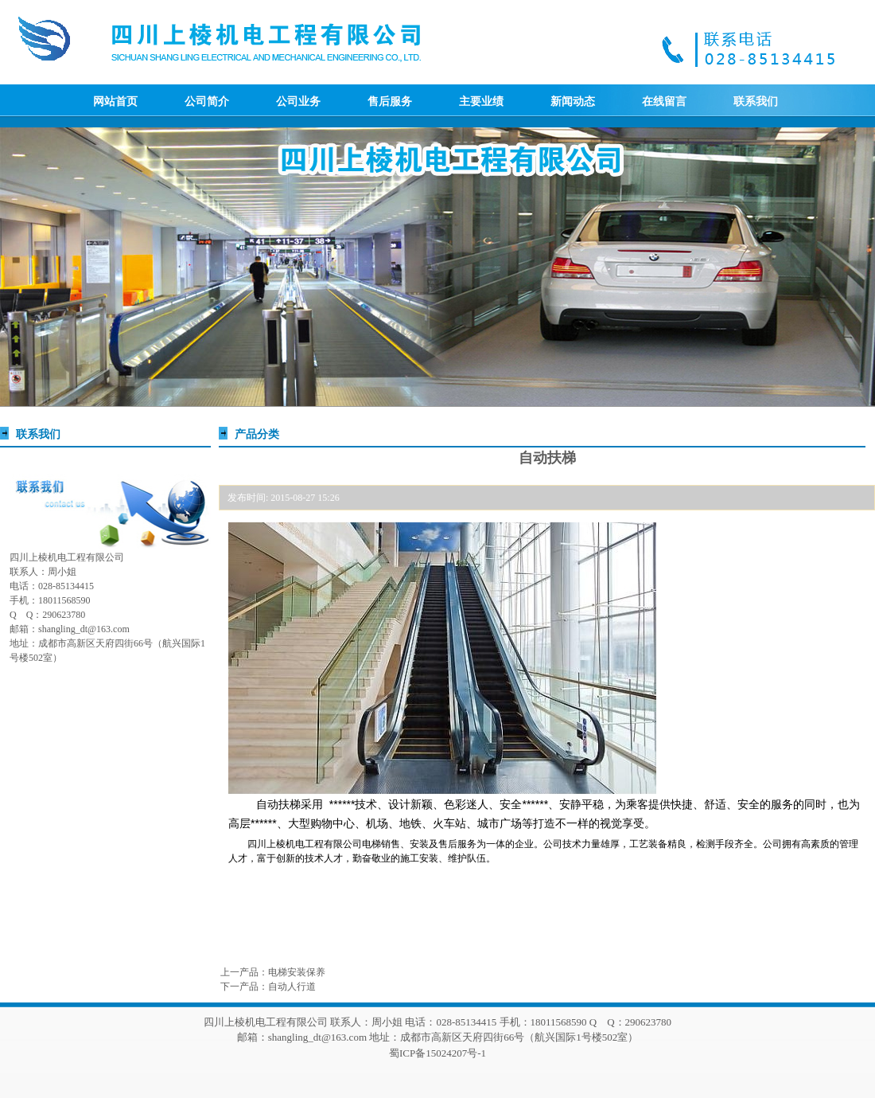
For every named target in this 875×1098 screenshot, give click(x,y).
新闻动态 (572, 101)
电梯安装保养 (296, 972)
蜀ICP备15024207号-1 (437, 1053)
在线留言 (664, 101)
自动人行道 (292, 986)
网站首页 (115, 101)
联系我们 (755, 101)
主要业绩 (481, 101)
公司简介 (207, 101)
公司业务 (298, 101)
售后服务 (390, 101)
